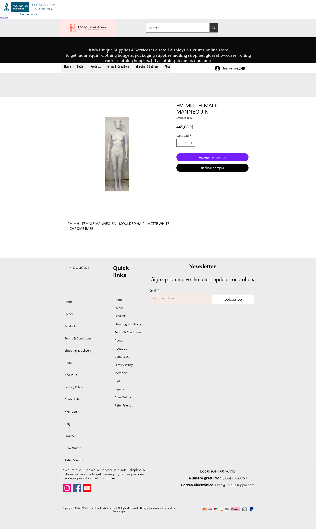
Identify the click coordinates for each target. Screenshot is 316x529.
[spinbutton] (185, 142)
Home (69, 302)
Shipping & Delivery (78, 350)
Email (154, 290)
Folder (69, 314)
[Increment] (191, 142)
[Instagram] (67, 488)
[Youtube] (87, 488)
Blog (68, 424)
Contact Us (72, 399)
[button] (96, 68)
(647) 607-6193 (223, 471)
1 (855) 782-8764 (233, 478)
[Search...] (175, 27)
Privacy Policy (74, 387)
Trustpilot (4, 18)
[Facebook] (77, 488)
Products (71, 326)
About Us (71, 375)
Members (71, 411)
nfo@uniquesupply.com (236, 485)
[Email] (179, 298)
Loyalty (69, 436)
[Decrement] (179, 142)
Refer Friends (74, 460)
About (69, 363)
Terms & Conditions (78, 338)
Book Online (73, 448)
